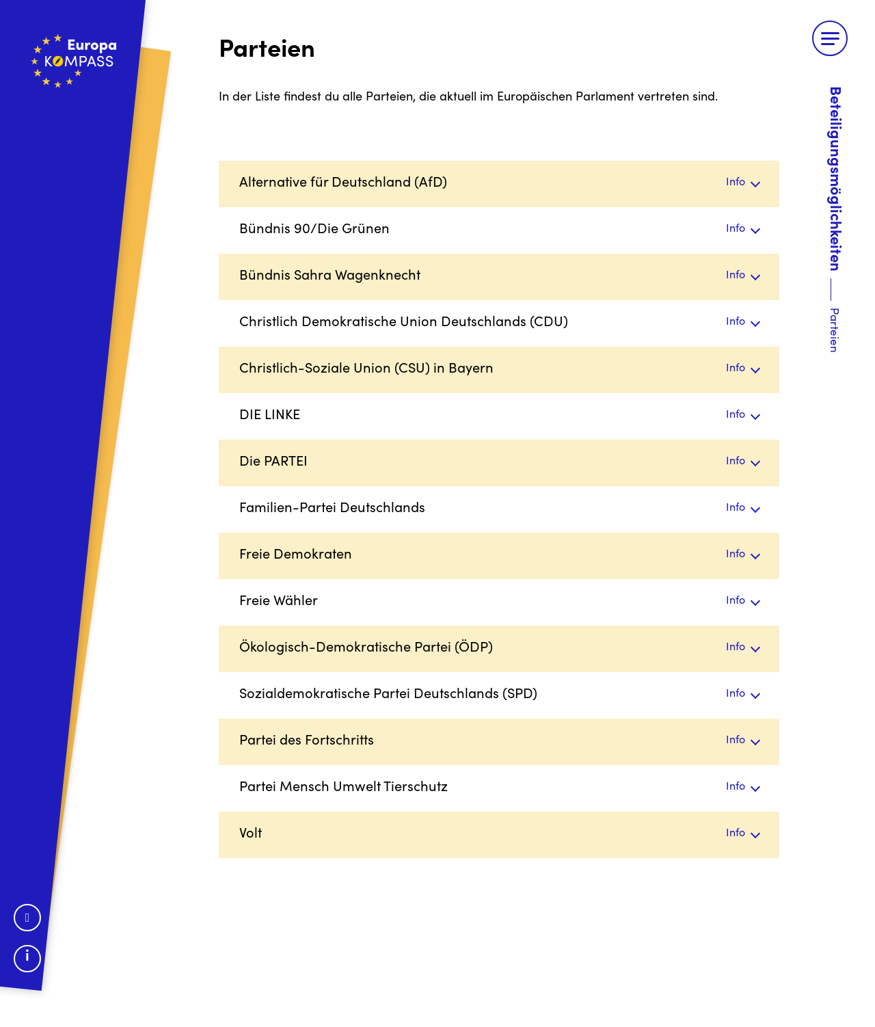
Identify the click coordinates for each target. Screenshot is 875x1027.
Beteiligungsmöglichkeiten (834, 178)
